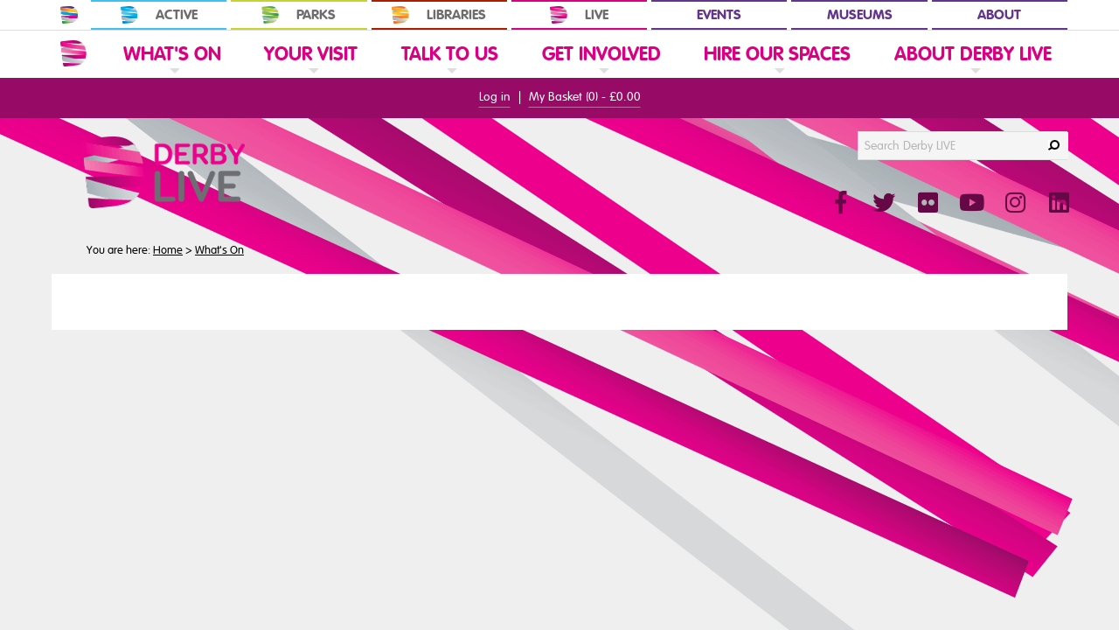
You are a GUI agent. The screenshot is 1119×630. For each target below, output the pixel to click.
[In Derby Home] (69, 15)
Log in (495, 96)
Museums (860, 15)
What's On (219, 250)
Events (719, 15)
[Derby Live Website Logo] (210, 172)
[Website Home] (73, 53)
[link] (172, 77)
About (999, 15)
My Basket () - (585, 96)
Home (168, 250)
